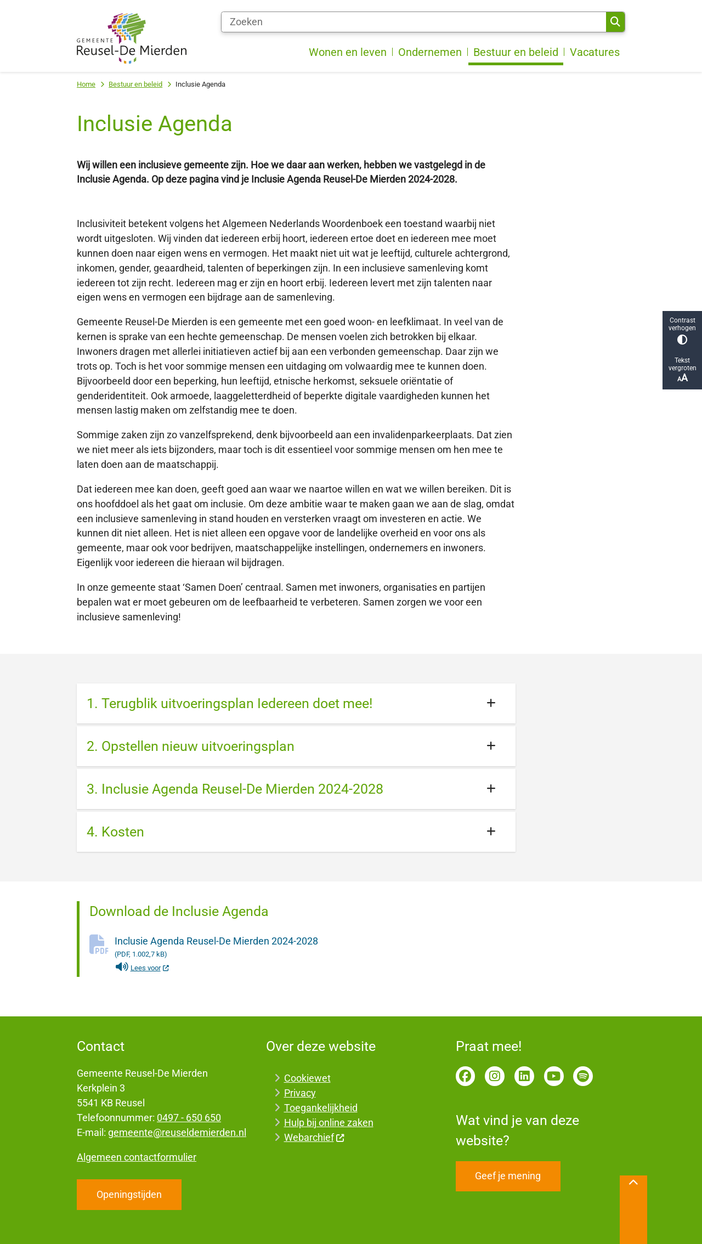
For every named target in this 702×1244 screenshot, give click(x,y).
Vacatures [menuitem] (595, 52)
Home (86, 84)
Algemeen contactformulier (136, 1157)
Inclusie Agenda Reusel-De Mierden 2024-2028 (315, 947)
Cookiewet (307, 1078)
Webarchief (314, 1137)
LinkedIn (524, 1076)
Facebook (465, 1076)
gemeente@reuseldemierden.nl (177, 1132)
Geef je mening (508, 1175)
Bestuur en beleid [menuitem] (515, 52)
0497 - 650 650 (189, 1117)
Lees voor (142, 967)
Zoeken (615, 22)
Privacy (300, 1093)
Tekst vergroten (682, 370)
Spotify (583, 1076)
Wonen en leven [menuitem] (348, 52)
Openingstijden (129, 1194)
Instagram (495, 1076)
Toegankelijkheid (321, 1107)
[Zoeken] (413, 22)
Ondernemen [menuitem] (430, 52)
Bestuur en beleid (135, 84)
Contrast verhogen (682, 330)
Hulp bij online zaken (328, 1122)
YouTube (554, 1076)
